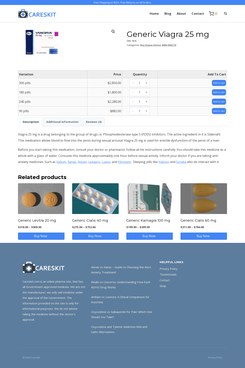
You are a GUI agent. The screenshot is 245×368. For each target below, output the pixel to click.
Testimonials (168, 274)
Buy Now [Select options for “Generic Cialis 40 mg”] (95, 236)
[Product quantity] (139, 83)
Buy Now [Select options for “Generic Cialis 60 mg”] (204, 236)
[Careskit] (37, 14)
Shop (163, 286)
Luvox (106, 162)
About (181, 13)
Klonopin (124, 162)
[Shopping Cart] (213, 13)
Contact (198, 13)
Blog (167, 13)
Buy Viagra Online (150, 45)
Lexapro (94, 162)
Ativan (82, 162)
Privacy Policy (169, 269)
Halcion (163, 162)
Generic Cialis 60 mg (198, 220)
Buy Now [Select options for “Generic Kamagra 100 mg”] (149, 236)
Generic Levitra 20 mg (37, 220)
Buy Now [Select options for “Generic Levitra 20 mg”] (41, 236)
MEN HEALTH (169, 45)
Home (154, 13)
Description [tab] (31, 122)
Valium (61, 162)
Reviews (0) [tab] (94, 122)
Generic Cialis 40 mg (90, 220)
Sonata (181, 162)
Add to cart (217, 83)
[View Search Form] (223, 13)
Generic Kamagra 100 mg (148, 220)
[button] (113, 31)
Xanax (72, 162)
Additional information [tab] (62, 122)
